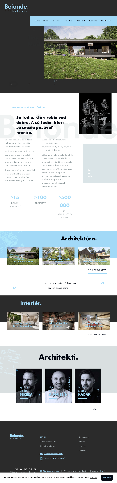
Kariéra (93, 21)
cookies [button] (93, 478)
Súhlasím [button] (107, 478)
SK (102, 21)
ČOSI (102, 471)
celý (92, 410)
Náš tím (68, 21)
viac (97, 270)
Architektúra (41, 21)
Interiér (56, 21)
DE (106, 21)
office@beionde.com (53, 454)
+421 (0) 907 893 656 (54, 458)
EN (110, 21)
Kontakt (81, 21)
